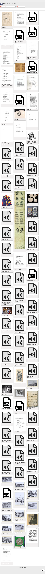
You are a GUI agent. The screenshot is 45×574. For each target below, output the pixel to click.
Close (44, 0)
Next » (43, 570)
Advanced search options (22, 9)
